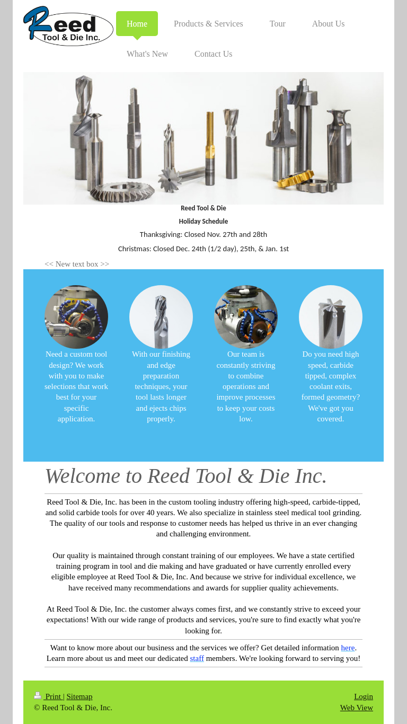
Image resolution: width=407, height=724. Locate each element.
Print (48, 696)
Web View (356, 707)
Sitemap (79, 696)
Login (363, 696)
